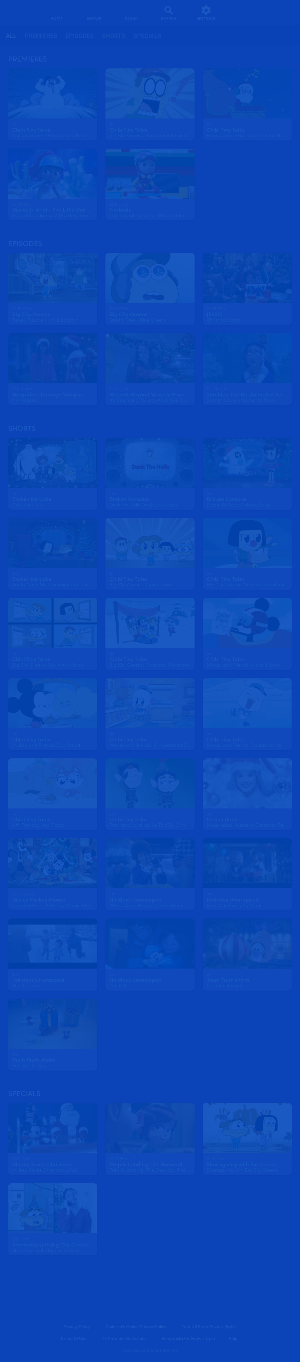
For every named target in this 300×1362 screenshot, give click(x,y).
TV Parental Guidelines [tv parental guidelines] (124, 1339)
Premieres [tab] (40, 35)
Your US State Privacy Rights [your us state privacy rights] (209, 1327)
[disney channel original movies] (131, 13)
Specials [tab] (147, 35)
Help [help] (233, 1339)
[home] (56, 13)
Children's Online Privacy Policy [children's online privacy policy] (135, 1327)
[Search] (168, 13)
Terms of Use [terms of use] (73, 1339)
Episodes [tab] (79, 35)
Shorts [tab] (113, 35)
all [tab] (11, 35)
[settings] (206, 13)
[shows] (93, 13)
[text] (14, 125)
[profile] (243, 13)
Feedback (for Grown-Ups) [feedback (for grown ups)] (188, 1339)
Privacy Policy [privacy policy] (76, 1327)
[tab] (11, 36)
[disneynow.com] (18, 10)
